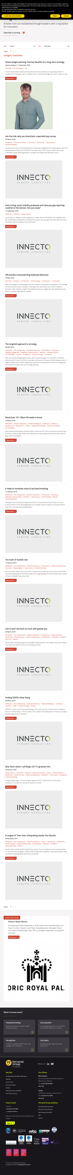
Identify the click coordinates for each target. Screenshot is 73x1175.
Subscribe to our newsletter (13, 1091)
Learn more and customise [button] (13, 16)
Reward (15, 639)
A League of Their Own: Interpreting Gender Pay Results (30, 835)
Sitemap (8, 1079)
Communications (52, 352)
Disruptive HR (9, 426)
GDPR (15, 706)
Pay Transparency (19, 350)
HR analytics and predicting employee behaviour (27, 274)
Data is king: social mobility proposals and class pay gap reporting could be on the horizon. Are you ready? (34, 206)
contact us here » (12, 1111)
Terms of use (9, 1082)
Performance (46, 281)
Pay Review (48, 354)
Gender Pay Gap (19, 637)
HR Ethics (54, 424)
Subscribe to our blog (12, 32)
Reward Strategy (37, 354)
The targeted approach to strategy (21, 344)
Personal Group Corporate (45, 1106)
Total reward (54, 775)
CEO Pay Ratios (10, 773)
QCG (39, 1115)
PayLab (18, 354)
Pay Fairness (45, 495)
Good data (8, 68)
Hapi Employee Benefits (45, 1112)
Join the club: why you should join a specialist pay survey (30, 136)
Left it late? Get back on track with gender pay (26, 628)
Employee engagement (12, 352)
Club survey (40, 142)
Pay (26, 68)
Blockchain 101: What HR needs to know (23, 417)
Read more (11, 78)
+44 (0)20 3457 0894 (46, 1096)
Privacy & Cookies (11, 1085)
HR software (25, 281)
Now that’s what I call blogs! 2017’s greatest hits (27, 766)
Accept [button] (66, 16)
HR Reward (8, 142)
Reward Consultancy (20, 142)
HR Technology (18, 68)
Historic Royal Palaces (17, 921)
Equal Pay (8, 214)
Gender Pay (8, 637)
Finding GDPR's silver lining (17, 697)
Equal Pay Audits (56, 635)
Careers (40, 1118)
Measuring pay (26, 214)
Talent (28, 426)
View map (41, 1086)
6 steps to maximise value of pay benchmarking (26, 488)
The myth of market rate (16, 559)
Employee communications (29, 352)
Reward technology (53, 426)
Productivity (56, 281)
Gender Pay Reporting (58, 566)
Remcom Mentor (58, 773)
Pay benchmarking (11, 144)
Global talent (20, 426)
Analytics (16, 281)
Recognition (26, 354)
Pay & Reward (46, 350)
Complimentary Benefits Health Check (16, 1076)
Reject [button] (55, 16)
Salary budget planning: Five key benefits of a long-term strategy (34, 62)
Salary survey (50, 142)
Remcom (28, 773)
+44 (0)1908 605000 (46, 1084)
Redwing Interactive (24, 1165)
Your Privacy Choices (11, 1093)
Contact (8, 1088)
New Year (8, 639)
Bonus (49, 773)
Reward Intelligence (35, 424)
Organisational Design (38, 426)
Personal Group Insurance (45, 1109)
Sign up (9, 1123)
